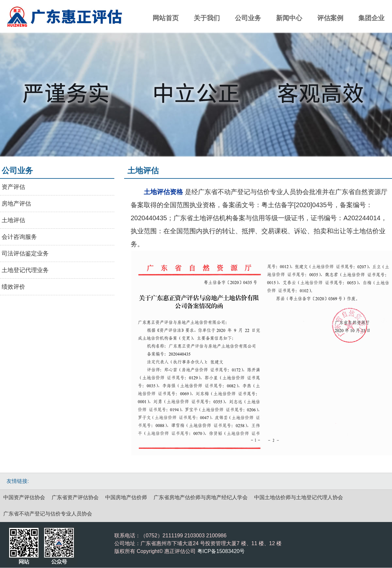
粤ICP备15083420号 (221, 551)
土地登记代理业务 (25, 270)
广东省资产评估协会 (75, 497)
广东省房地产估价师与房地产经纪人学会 (201, 497)
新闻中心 (289, 18)
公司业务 (248, 18)
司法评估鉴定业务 (25, 253)
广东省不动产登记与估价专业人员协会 (47, 513)
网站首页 (166, 18)
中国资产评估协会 (24, 497)
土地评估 (13, 220)
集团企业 (371, 18)
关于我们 (207, 18)
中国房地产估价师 (126, 497)
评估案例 (330, 18)
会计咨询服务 (19, 237)
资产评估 (13, 187)
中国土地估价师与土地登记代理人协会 (298, 497)
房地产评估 (16, 203)
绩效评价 (13, 287)
